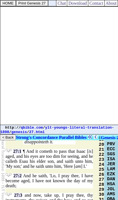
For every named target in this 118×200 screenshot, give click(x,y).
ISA (111, 159)
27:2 (17, 175)
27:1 (17, 151)
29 (101, 189)
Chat (61, 3)
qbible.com (32, 128)
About (111, 3)
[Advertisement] (59, 66)
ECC (111, 149)
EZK (111, 174)
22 (101, 154)
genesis (19, 132)
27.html (37, 132)
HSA (111, 184)
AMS (111, 194)
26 (101, 174)
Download (77, 3)
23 (101, 159)
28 (101, 184)
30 (101, 194)
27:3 (18, 195)
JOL (111, 189)
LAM (111, 169)
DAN (111, 179)
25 (101, 169)
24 (101, 164)
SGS (111, 154)
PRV (111, 144)
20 (101, 144)
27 (101, 179)
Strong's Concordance (37, 137)
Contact (96, 3)
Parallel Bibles (72, 137)
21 (101, 149)
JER (111, 164)
